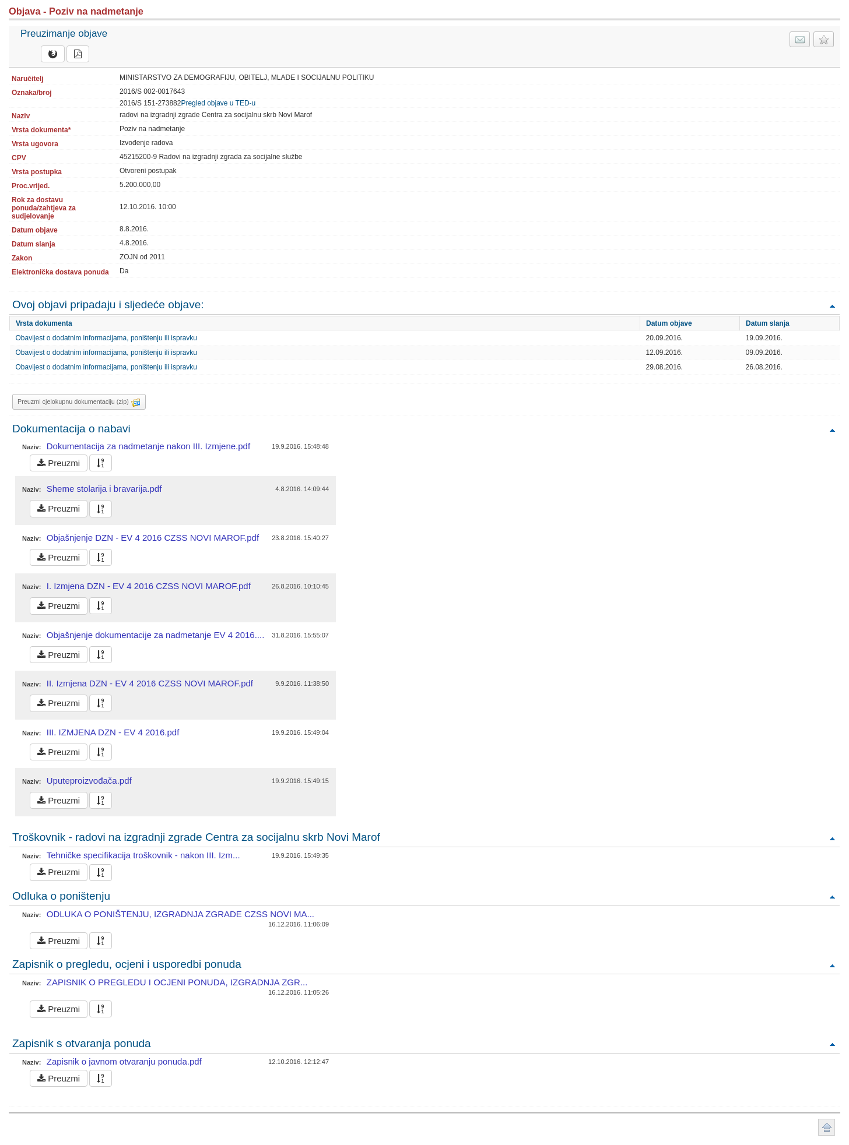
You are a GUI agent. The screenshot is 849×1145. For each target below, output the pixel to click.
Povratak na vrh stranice (826, 1127)
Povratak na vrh (832, 305)
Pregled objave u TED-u (218, 103)
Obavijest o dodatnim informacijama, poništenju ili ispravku (106, 338)
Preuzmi (58, 463)
